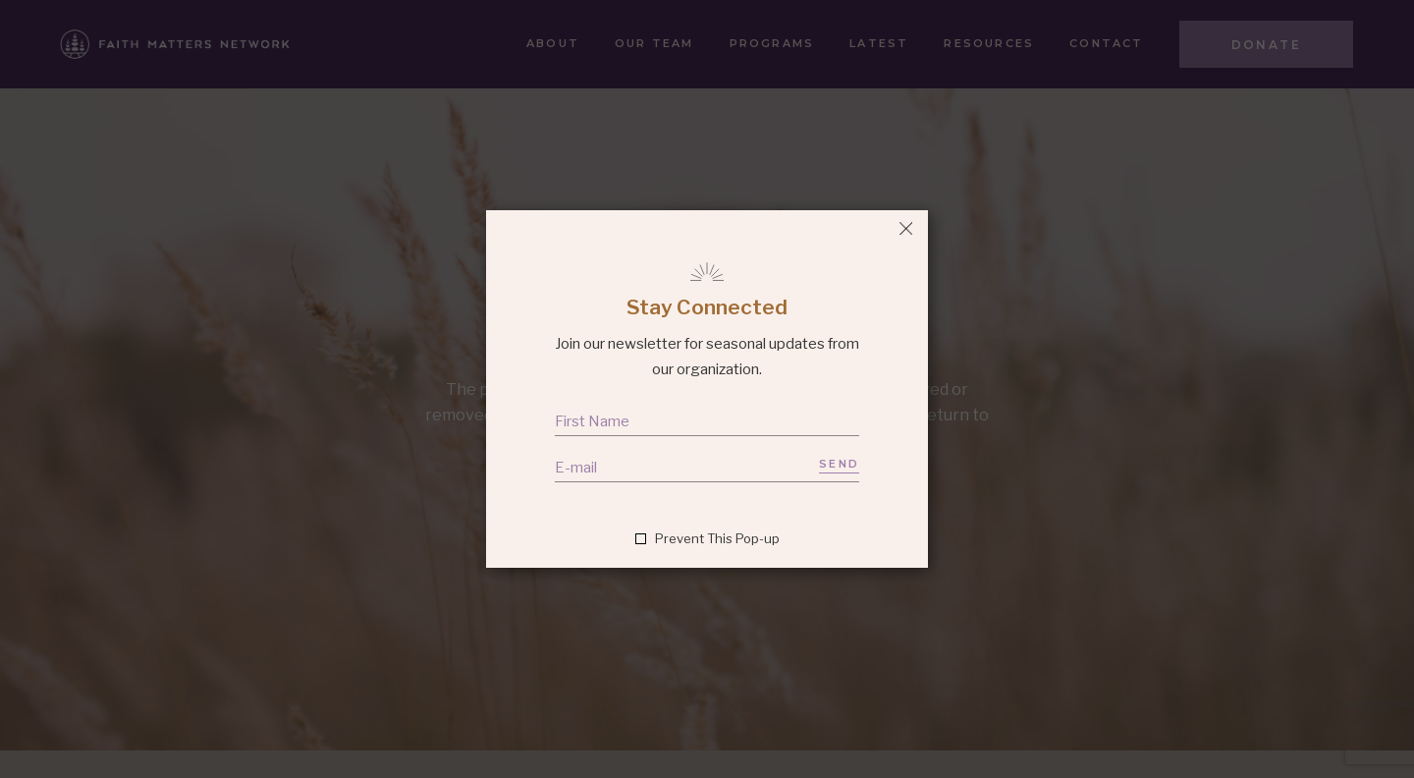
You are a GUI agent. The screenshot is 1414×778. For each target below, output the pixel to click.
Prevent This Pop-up (717, 538)
